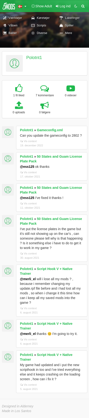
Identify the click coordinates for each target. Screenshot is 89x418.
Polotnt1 (34, 57)
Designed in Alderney (17, 406)
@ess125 (27, 167)
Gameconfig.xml (50, 130)
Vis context (28, 141)
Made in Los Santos (16, 411)
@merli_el (28, 279)
